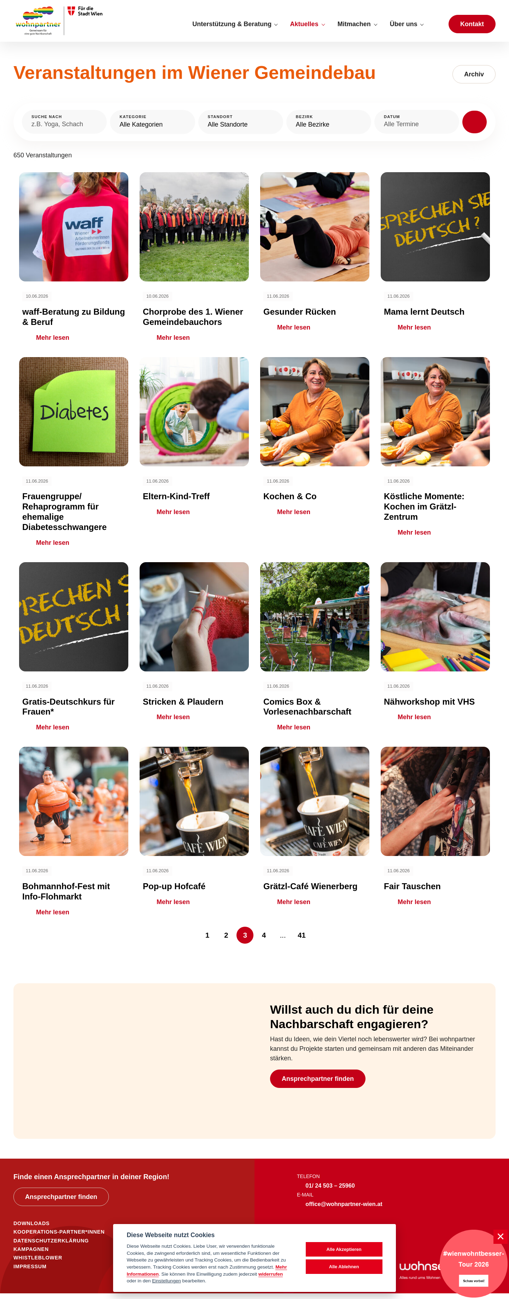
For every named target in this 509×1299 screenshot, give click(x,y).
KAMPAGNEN (31, 1255)
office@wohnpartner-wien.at (343, 1209)
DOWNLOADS (31, 1229)
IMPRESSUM (30, 1272)
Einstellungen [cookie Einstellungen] (166, 1280)
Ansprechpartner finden (318, 1084)
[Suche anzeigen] (435, 27)
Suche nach (46, 123)
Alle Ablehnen (344, 1266)
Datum (392, 123)
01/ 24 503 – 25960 (330, 1191)
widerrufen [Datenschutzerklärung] (270, 1274)
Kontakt (472, 26)
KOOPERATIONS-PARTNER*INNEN (59, 1238)
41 (302, 941)
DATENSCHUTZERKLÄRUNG (51, 1246)
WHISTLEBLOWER (37, 1263)
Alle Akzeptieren (344, 1249)
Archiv (474, 80)
